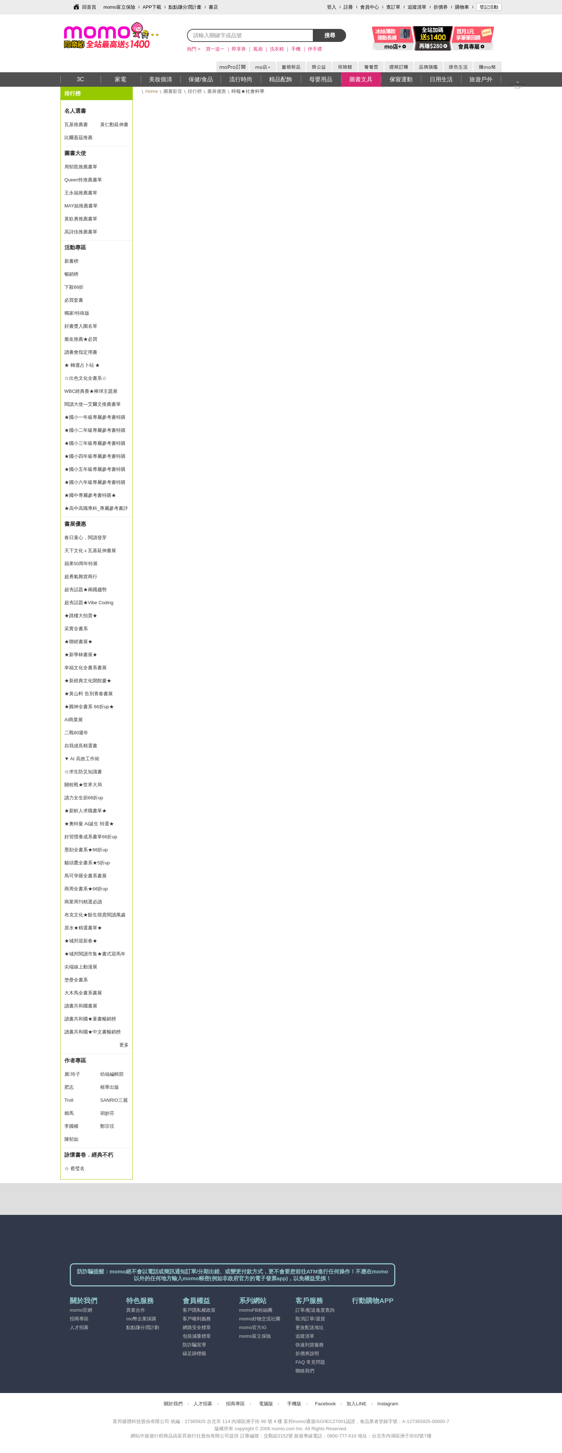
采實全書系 (76, 628)
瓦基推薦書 (76, 124)
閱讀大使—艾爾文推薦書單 (92, 404)
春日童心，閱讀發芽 (85, 537)
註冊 (348, 7)
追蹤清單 (417, 7)
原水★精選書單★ (83, 927)
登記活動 (489, 7)
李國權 (71, 1126)
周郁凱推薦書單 (80, 166)
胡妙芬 (107, 1113)
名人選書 (75, 111)
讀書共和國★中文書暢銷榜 (92, 1032)
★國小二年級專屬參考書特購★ (94, 432)
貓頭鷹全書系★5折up (87, 862)
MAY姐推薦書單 (81, 206)
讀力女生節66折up (83, 797)
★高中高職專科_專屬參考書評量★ (96, 510)
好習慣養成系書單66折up (90, 836)
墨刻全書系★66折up (86, 849)
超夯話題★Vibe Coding (89, 602)
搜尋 (329, 35)
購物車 (462, 7)
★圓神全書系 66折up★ (89, 706)
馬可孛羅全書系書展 (85, 875)
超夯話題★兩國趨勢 (85, 589)
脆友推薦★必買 (80, 339)
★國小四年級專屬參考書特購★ (94, 458)
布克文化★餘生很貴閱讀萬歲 (94, 914)
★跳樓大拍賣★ (80, 615)
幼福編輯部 (112, 1074)
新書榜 (71, 261)
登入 (331, 7)
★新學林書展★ (80, 654)
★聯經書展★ (78, 641)
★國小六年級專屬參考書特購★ (94, 484)
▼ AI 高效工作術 (81, 758)
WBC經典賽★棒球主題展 (91, 391)
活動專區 (75, 247)
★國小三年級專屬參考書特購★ (94, 445)
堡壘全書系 (76, 980)
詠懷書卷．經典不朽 (88, 1155)
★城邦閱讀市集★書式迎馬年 (94, 954)
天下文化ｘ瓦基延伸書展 (90, 550)
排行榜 (195, 91)
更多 (124, 1045)
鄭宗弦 (107, 1126)
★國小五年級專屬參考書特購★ (94, 471)
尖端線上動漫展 (80, 967)
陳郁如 (71, 1139)
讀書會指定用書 (80, 352)
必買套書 (73, 300)
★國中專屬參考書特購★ (90, 495)
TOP (517, 87)
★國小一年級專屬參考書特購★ (94, 419)
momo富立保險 (119, 7)
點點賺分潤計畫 (185, 7)
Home (151, 91)
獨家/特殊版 (76, 313)
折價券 (441, 7)
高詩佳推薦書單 (80, 232)
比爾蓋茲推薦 (78, 137)
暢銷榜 (71, 274)
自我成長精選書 (80, 745)
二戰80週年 (76, 732)
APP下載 (151, 7)
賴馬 (69, 1113)
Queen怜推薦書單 (83, 179)
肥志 (69, 1087)
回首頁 (89, 7)
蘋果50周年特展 (81, 563)
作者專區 (75, 1060)
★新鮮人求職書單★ (85, 810)
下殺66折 (74, 287)
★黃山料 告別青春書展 (88, 693)
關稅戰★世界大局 (83, 784)
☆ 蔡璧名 (74, 1168)
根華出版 (109, 1087)
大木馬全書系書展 (83, 993)
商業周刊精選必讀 (83, 901)
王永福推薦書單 (80, 192)
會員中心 (369, 7)
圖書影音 (172, 91)
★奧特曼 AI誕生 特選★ (89, 823)
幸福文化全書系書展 (85, 667)
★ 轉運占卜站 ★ (82, 365)
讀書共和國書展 (80, 1006)
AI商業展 (73, 719)
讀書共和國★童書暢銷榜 (90, 1019)
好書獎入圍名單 (80, 326)
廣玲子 (72, 1074)
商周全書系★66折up (86, 888)
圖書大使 (75, 153)
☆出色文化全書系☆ (85, 378)
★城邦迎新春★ (80, 940)
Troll (68, 1100)
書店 (213, 7)
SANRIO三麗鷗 (114, 1102)
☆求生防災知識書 (83, 771)
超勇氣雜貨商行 (80, 576)
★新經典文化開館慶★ (87, 680)
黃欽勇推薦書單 (80, 219)
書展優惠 (216, 91)
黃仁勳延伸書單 (114, 126)
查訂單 (393, 7)
